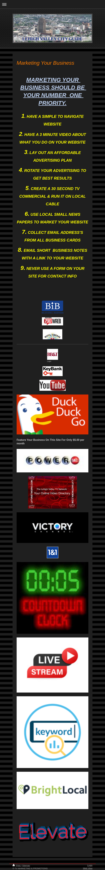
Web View (87, 868)
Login (89, 865)
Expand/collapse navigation (52, 4)
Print (17, 865)
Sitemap (26, 865)
